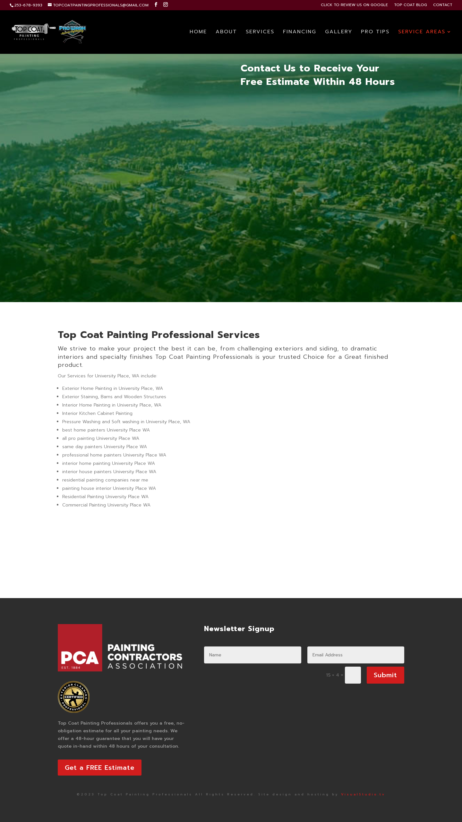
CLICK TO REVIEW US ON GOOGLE (354, 5)
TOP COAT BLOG (410, 5)
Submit (385, 675)
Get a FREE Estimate (99, 767)
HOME (198, 32)
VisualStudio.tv (363, 794)
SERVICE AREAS (421, 32)
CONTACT (442, 5)
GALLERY (338, 32)
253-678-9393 (28, 5)
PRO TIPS (375, 32)
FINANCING (299, 32)
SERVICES (260, 32)
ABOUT (226, 32)
